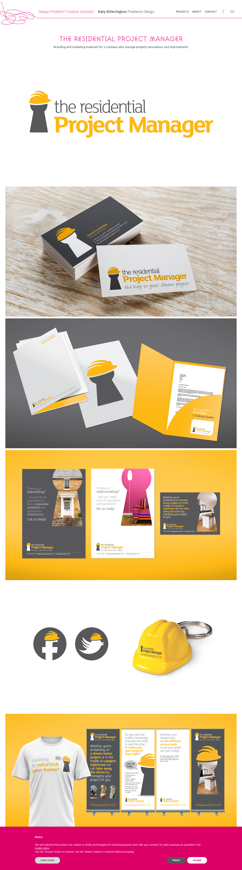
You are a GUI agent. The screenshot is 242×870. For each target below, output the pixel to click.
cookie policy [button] (42, 848)
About (196, 11)
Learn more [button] (47, 860)
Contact (211, 11)
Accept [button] (197, 860)
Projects (182, 11)
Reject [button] (176, 860)
